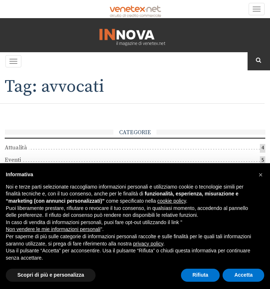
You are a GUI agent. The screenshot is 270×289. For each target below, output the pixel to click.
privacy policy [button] (148, 244)
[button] (260, 175)
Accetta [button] (243, 275)
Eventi (13, 160)
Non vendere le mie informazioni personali (53, 229)
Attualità (16, 147)
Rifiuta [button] (200, 275)
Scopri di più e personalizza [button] (50, 275)
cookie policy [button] (171, 201)
